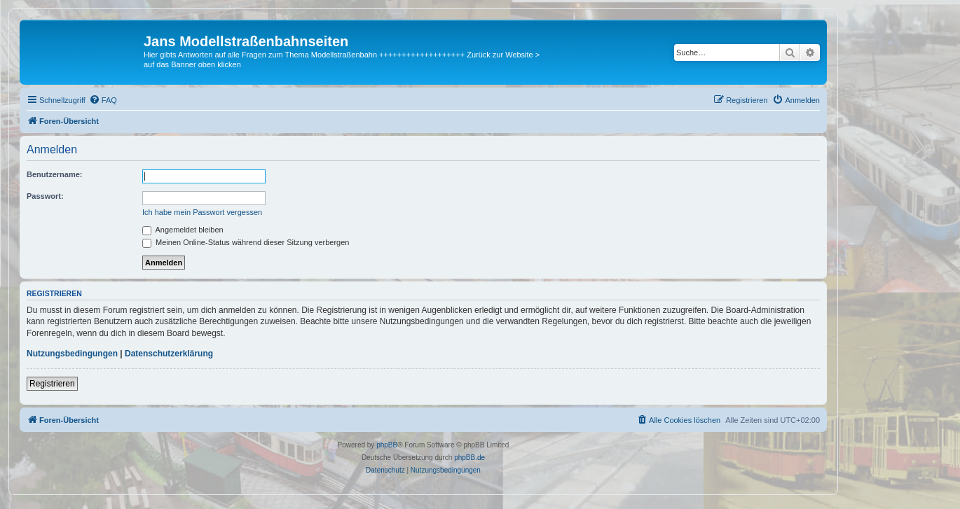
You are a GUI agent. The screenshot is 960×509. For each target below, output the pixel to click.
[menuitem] (103, 100)
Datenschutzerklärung (169, 353)
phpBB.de (469, 457)
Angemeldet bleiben (183, 229)
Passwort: (45, 196)
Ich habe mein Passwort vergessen (202, 212)
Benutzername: (54, 174)
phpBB (386, 445)
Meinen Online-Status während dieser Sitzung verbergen (245, 242)
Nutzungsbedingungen (72, 353)
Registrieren (52, 384)
